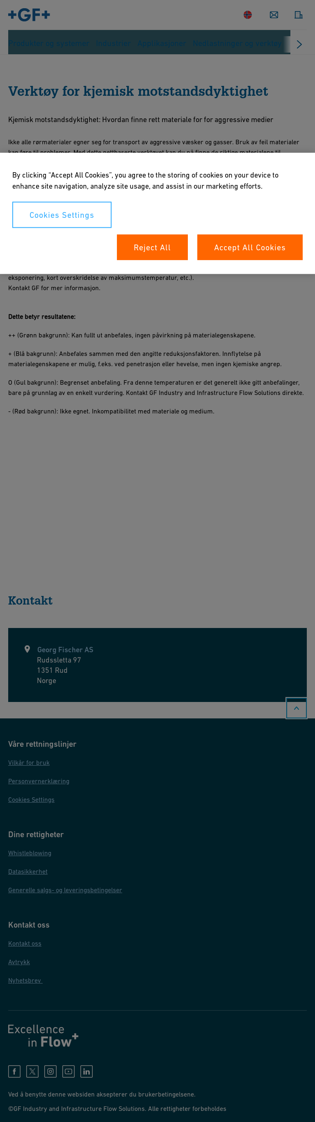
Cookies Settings (62, 214)
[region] (157, 213)
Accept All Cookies (250, 247)
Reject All (152, 247)
